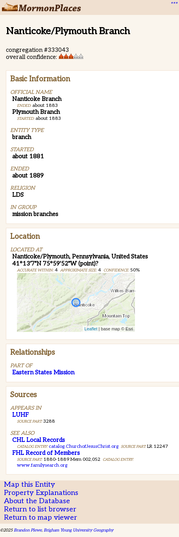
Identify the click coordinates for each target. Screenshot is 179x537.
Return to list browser (40, 509)
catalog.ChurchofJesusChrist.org (83, 446)
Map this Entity (29, 484)
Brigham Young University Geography (78, 530)
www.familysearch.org (42, 465)
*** (173, 4)
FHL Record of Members (46, 452)
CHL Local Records (38, 440)
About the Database (37, 501)
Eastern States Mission (43, 372)
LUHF (20, 414)
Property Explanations (41, 493)
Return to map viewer (40, 517)
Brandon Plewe (28, 530)
